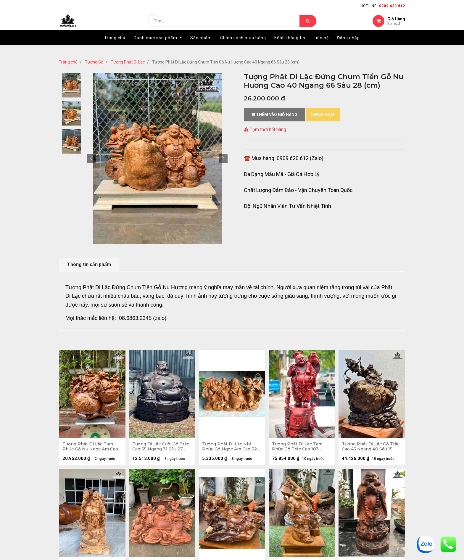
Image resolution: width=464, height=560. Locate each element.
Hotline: (382, 6)
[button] (91, 158)
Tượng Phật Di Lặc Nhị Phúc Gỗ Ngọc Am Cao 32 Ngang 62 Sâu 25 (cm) (230, 448)
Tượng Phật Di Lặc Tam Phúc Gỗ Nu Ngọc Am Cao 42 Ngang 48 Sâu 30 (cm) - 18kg (92, 448)
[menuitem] (115, 46)
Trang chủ (68, 62)
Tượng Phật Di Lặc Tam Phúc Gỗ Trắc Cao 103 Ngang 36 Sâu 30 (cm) (298, 448)
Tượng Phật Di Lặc (128, 62)
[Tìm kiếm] (307, 25)
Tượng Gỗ (94, 62)
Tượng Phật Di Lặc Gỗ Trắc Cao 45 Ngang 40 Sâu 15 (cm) (371, 448)
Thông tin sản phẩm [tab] (89, 264)
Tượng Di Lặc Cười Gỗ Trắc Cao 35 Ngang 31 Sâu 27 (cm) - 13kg (161, 448)
